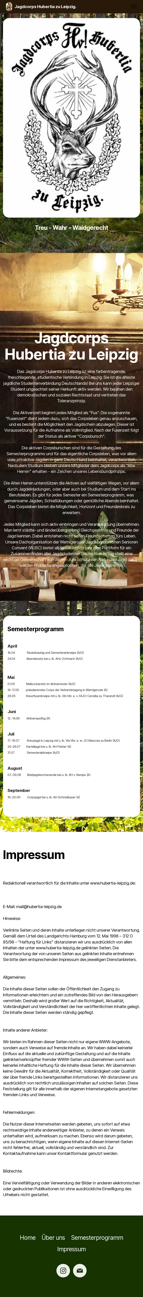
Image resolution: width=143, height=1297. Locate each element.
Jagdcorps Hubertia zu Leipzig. (45, 7)
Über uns (53, 1237)
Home (28, 1237)
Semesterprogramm (97, 1237)
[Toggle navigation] (134, 6)
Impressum (71, 1249)
